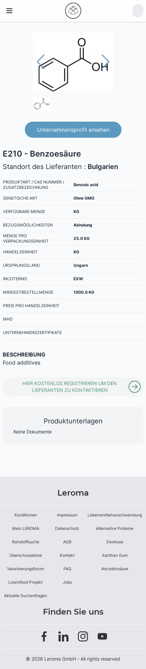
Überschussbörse (25, 555)
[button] (105, 61)
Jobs (67, 582)
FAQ (67, 568)
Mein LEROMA (25, 528)
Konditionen (25, 514)
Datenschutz (67, 528)
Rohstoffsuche (25, 541)
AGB (67, 541)
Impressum (67, 514)
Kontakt (67, 555)
